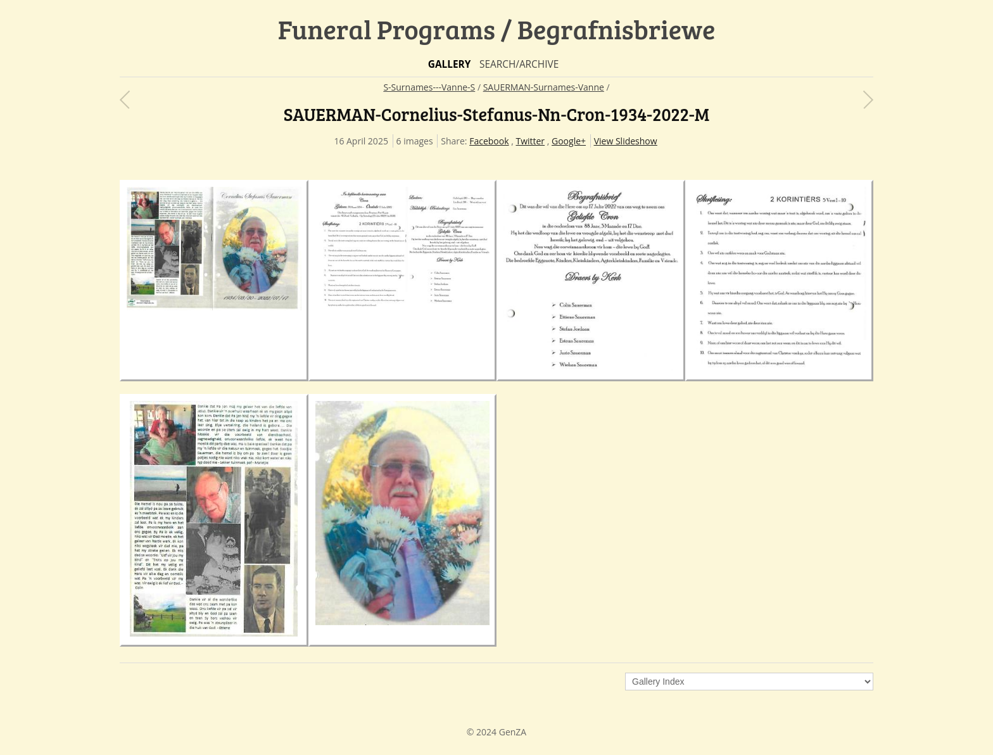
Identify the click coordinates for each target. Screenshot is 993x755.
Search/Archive (519, 64)
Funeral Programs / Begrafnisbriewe (497, 29)
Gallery (449, 64)
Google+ (569, 141)
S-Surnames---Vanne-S (429, 87)
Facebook (489, 141)
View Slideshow (625, 141)
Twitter (530, 141)
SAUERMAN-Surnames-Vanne (543, 87)
